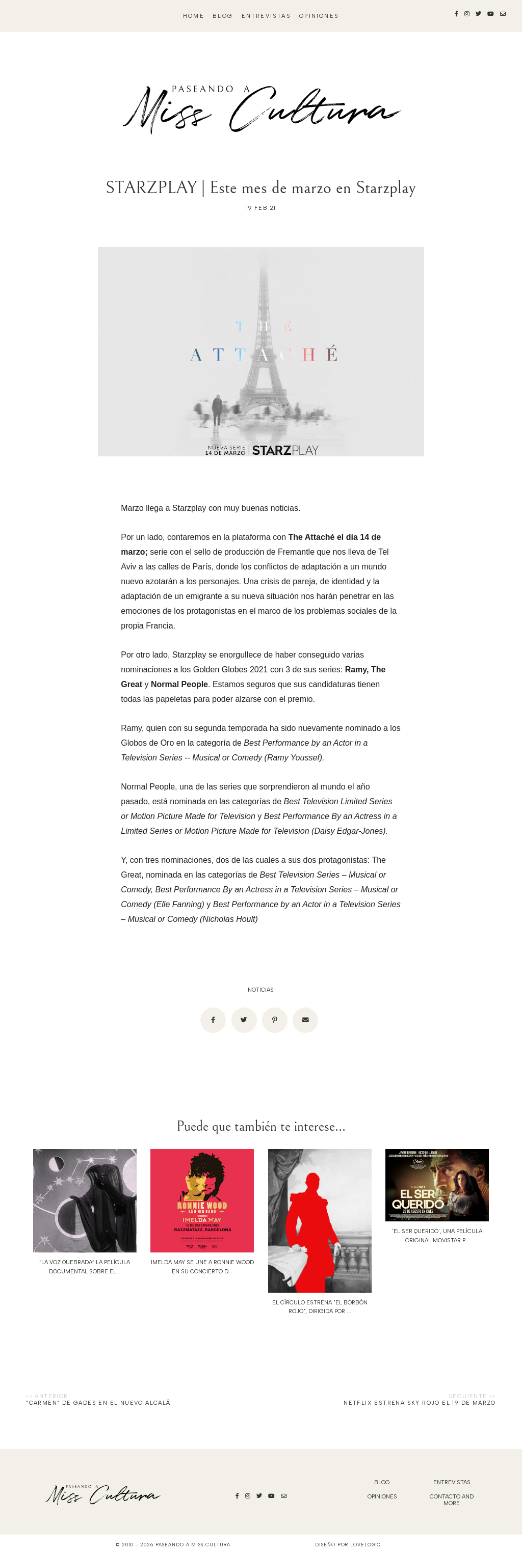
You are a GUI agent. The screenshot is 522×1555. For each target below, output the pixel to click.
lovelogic (365, 1544)
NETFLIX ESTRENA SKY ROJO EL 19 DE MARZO (420, 1403)
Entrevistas (266, 16)
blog (223, 16)
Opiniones (319, 16)
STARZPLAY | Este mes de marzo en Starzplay (261, 188)
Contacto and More (452, 1500)
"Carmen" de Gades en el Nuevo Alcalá (98, 1403)
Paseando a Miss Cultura (193, 1544)
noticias (261, 990)
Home (193, 16)
